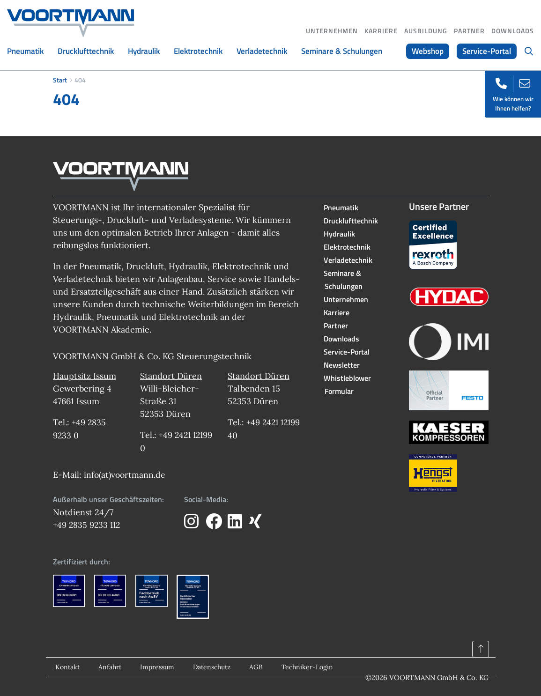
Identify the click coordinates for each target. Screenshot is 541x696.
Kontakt (67, 667)
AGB (256, 667)
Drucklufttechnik (86, 51)
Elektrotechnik (198, 51)
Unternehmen (332, 31)
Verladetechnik (262, 51)
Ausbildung (425, 31)
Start (60, 80)
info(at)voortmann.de (125, 474)
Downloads (512, 31)
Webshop (428, 51)
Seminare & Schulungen (341, 51)
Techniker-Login (307, 667)
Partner (469, 31)
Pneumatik (25, 51)
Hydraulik (144, 51)
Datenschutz (211, 667)
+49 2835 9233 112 (88, 524)
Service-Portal (486, 51)
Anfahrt (109, 667)
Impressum (157, 667)
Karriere (381, 31)
